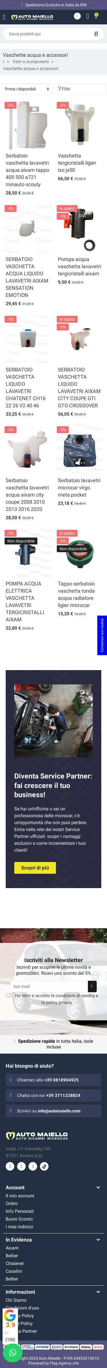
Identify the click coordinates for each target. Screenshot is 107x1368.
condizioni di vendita (75, 995)
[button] (35, 868)
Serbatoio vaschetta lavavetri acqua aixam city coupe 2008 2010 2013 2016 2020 (27, 494)
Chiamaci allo (48, 1080)
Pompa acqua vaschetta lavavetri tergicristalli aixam (79, 266)
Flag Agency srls (64, 1363)
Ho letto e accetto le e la (56, 999)
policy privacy (59, 1002)
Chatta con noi (48, 1095)
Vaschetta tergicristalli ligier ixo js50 (77, 163)
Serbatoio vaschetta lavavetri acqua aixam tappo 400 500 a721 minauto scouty (27, 170)
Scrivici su (48, 1111)
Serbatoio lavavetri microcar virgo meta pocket (79, 487)
